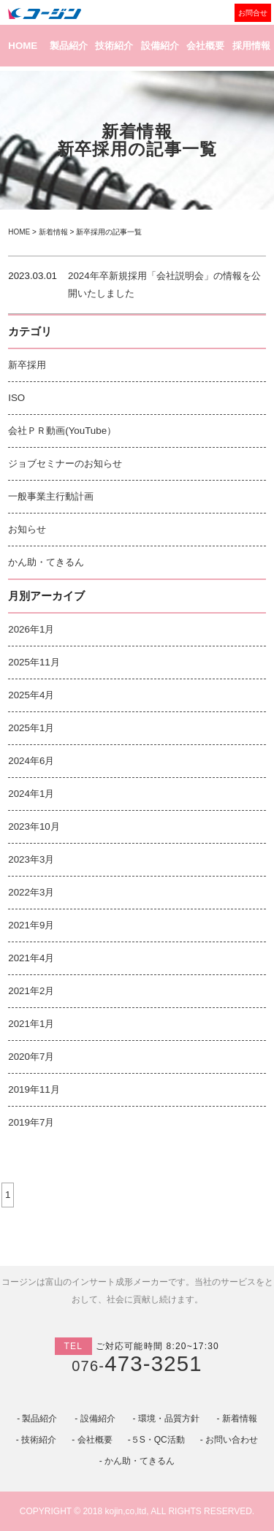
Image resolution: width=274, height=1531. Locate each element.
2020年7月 (31, 1056)
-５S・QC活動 (156, 1440)
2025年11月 (33, 662)
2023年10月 (33, 826)
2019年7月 (31, 1122)
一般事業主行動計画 (51, 496)
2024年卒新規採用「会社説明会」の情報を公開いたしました (164, 284)
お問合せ (252, 13)
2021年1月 (31, 1023)
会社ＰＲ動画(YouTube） (62, 430)
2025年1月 (31, 727)
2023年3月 (31, 859)
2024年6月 (31, 760)
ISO (16, 397)
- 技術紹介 (36, 1440)
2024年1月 (31, 793)
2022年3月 (31, 892)
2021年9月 (31, 925)
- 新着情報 (237, 1418)
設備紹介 (160, 45)
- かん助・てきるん (137, 1461)
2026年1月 (31, 629)
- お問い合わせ (229, 1440)
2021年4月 (31, 957)
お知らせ (27, 529)
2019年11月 (33, 1089)
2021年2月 (31, 990)
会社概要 (205, 45)
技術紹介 (114, 45)
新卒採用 (27, 364)
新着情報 (53, 232)
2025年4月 (31, 695)
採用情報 (251, 45)
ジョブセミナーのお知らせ (65, 463)
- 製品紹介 (37, 1418)
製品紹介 (69, 45)
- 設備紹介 (95, 1418)
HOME (22, 45)
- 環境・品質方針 (165, 1418)
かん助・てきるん (46, 562)
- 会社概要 (92, 1440)
